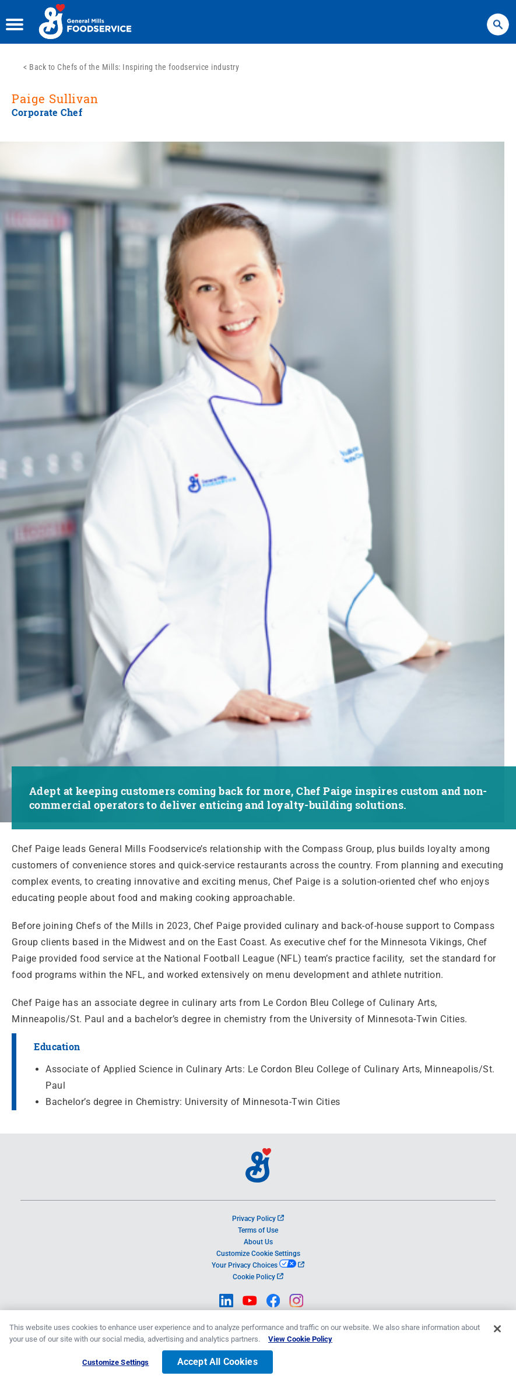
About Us (258, 1242)
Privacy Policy (258, 1219)
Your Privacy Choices (258, 1265)
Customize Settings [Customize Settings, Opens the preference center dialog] (115, 1365)
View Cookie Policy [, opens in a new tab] (300, 1342)
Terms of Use (258, 1230)
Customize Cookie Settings (258, 1254)
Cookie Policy (258, 1277)
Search (498, 18)
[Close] (497, 1332)
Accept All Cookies (217, 1365)
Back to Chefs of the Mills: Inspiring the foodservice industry (134, 67)
